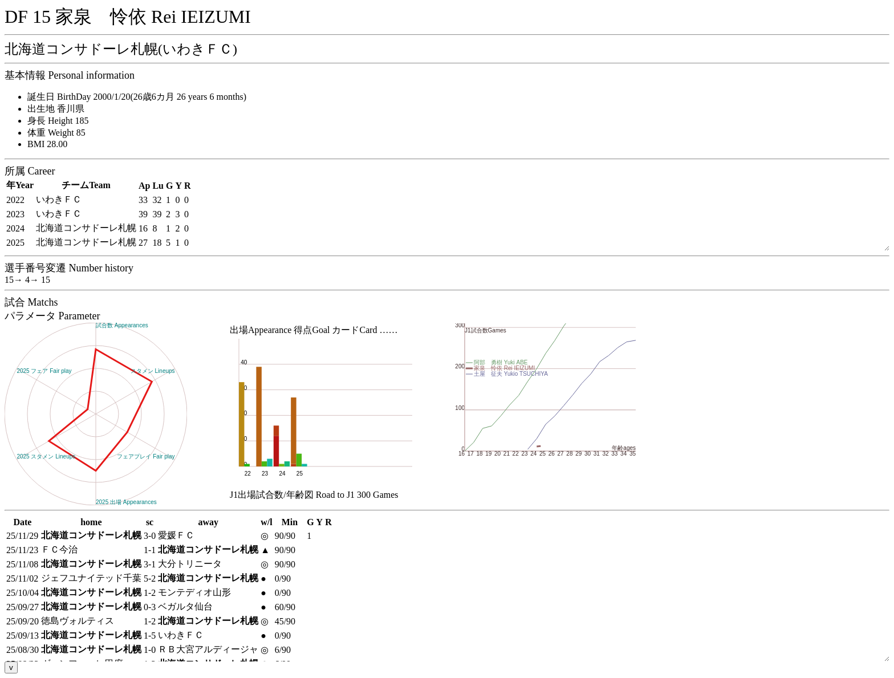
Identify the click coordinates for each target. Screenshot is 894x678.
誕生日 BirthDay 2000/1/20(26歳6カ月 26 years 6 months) (136, 97)
